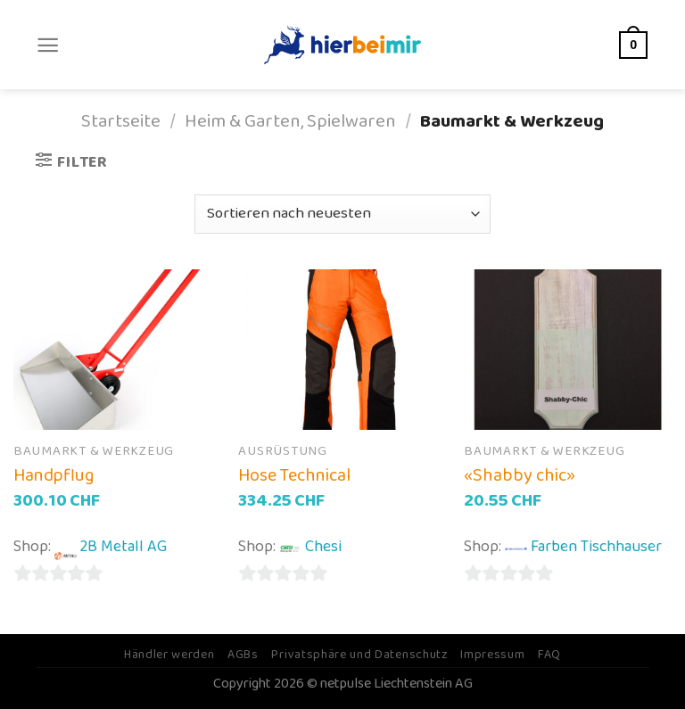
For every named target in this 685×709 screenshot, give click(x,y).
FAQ (549, 654)
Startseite (121, 121)
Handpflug (53, 475)
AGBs (243, 654)
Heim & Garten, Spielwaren (290, 121)
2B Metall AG (123, 546)
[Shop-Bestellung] (342, 214)
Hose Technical (294, 475)
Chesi (323, 546)
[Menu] (48, 45)
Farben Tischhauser (596, 546)
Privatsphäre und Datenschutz (359, 654)
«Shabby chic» (519, 475)
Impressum (492, 654)
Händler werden (169, 654)
